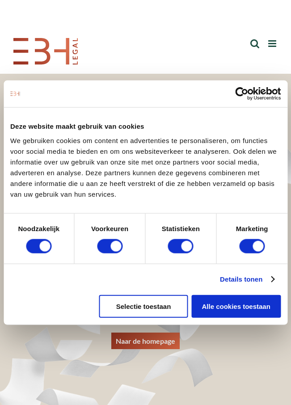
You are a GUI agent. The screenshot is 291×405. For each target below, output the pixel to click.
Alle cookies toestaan (236, 306)
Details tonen (241, 279)
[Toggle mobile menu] (273, 43)
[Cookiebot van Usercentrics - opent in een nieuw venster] (241, 94)
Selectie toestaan (143, 306)
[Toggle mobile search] (254, 43)
